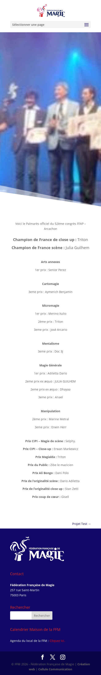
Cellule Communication (55, 669)
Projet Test (81, 524)
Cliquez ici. (57, 641)
